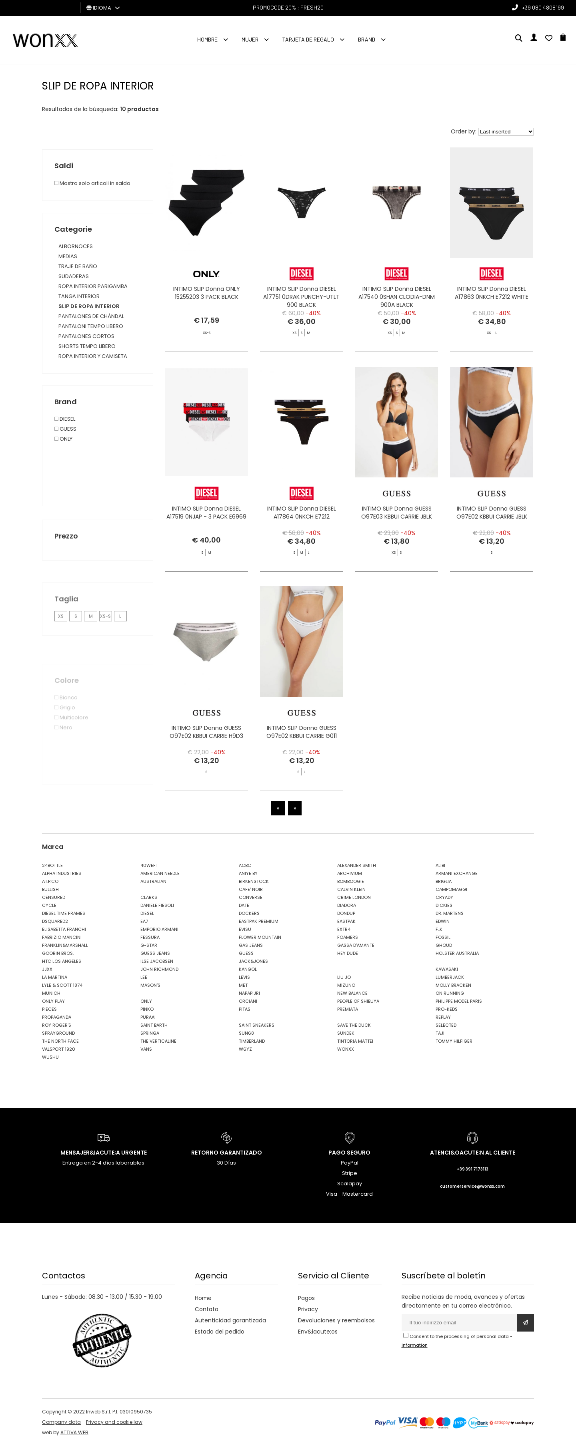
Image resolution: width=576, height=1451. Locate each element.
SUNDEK (345, 1038)
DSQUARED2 (55, 926)
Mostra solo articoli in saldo (92, 183)
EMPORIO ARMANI (159, 934)
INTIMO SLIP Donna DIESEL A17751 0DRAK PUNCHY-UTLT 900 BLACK (301, 299)
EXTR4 (343, 934)
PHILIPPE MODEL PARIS (459, 1006)
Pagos (306, 1303)
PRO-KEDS (447, 1014)
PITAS (244, 1014)
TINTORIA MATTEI (355, 1046)
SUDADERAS (73, 276)
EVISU (245, 934)
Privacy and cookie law (114, 1427)
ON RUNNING (450, 998)
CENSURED (53, 902)
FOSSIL (443, 942)
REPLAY (443, 1022)
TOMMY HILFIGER (454, 1046)
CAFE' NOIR (251, 894)
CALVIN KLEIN (351, 894)
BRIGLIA (444, 886)
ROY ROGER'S (56, 1030)
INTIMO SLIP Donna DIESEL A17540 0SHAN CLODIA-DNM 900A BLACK (396, 299)
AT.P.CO (50, 886)
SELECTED (446, 1030)
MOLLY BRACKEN (453, 990)
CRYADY (444, 902)
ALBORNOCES (75, 246)
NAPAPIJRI (249, 998)
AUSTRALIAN (153, 886)
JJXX (47, 974)
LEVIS (244, 982)
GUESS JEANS (155, 958)
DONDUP (346, 918)
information (415, 1350)
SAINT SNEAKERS (256, 1030)
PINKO (147, 1014)
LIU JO (344, 982)
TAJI (440, 1038)
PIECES (49, 1014)
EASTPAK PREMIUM (258, 926)
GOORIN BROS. (58, 958)
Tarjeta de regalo (308, 39)
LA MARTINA (54, 982)
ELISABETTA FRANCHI (64, 934)
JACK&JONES (253, 966)
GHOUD (444, 950)
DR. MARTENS (450, 918)
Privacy (308, 1314)
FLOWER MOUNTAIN (260, 942)
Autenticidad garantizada (230, 1326)
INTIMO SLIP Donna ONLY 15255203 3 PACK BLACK (206, 295)
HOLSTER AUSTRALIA (457, 958)
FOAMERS (347, 942)
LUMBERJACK (450, 982)
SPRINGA (149, 1038)
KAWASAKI (447, 974)
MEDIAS (67, 256)
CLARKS (148, 902)
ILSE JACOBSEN (156, 966)
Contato (206, 1314)
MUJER (250, 39)
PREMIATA (347, 1014)
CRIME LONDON (354, 902)
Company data (61, 1427)
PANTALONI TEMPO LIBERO (90, 326)
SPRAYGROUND (58, 1038)
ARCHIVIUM (349, 878)
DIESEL (147, 918)
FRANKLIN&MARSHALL (65, 950)
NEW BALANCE (352, 998)
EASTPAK (346, 926)
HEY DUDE (347, 958)
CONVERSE (250, 902)
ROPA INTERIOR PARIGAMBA (93, 286)
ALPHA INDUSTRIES (61, 878)
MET (243, 990)
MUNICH (51, 998)
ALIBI (440, 870)
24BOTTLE (52, 870)
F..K (439, 934)
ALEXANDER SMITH (356, 870)
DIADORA (346, 910)
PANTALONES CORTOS (86, 336)
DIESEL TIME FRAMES (63, 918)
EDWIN (443, 926)
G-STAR (148, 950)
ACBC (245, 870)
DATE (244, 910)
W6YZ (245, 1054)
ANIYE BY (248, 878)
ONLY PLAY (53, 1006)
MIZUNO (346, 990)
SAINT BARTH (154, 1030)
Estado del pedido (219, 1337)
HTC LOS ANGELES (61, 966)
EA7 (144, 926)
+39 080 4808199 (543, 7)
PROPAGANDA (56, 1022)
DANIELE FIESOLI (157, 910)
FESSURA (150, 942)
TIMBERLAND (252, 1046)
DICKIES (444, 910)
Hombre (207, 39)
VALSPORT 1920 (58, 1054)
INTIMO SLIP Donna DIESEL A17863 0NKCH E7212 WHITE (491, 295)
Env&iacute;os (318, 1337)
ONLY (146, 1006)
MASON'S (150, 990)
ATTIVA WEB (74, 1437)
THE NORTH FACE (60, 1046)
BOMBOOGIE (350, 886)
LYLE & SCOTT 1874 (62, 990)
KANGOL (248, 974)
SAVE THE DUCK (354, 1030)
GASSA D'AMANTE (355, 950)
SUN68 (246, 1038)
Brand (366, 39)
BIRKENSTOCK (254, 886)
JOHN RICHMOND (159, 974)
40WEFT (149, 870)
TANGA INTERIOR (79, 296)
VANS (146, 1054)
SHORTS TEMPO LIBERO (87, 346)
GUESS (246, 958)
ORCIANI (248, 1006)
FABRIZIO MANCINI (62, 942)
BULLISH (50, 894)
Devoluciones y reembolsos (336, 1326)
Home (203, 1303)
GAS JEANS (251, 950)
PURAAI (148, 1022)
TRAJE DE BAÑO (77, 266)
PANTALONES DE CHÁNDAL (91, 316)
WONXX (345, 1054)
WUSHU (50, 1062)
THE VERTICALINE (158, 1046)
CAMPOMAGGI (451, 894)
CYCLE (49, 910)
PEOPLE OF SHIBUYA (358, 1006)
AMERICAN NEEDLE (160, 878)
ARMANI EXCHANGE (457, 878)
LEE (143, 982)
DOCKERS (249, 918)
